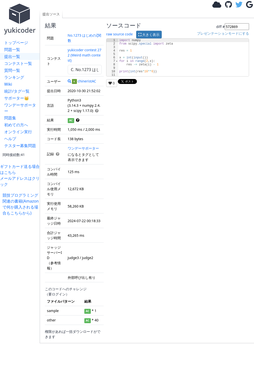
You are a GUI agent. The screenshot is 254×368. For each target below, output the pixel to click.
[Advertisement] (21, 290)
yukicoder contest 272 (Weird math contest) (84, 55)
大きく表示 (149, 34)
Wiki (8, 84)
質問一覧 (12, 70)
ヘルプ (10, 138)
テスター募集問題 (20, 145)
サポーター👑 (16, 98)
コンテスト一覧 (18, 63)
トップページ (16, 42)
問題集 (10, 118)
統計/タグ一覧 (17, 91)
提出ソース (51, 14)
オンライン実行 (18, 131)
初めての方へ (16, 125)
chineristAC (84, 81)
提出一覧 (12, 56)
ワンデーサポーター (20, 108)
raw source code (119, 34)
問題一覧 (12, 49)
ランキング (14, 77)
